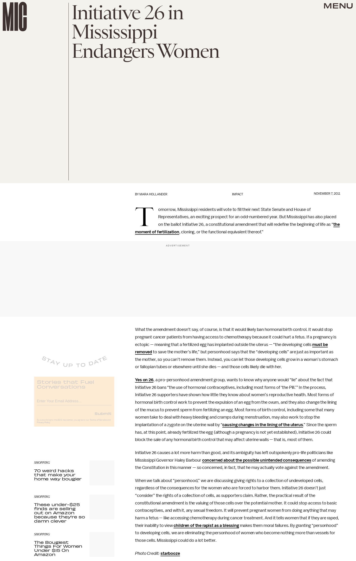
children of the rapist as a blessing (206, 525)
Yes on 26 (144, 380)
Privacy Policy (43, 426)
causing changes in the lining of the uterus (262, 424)
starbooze (170, 553)
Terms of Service (98, 423)
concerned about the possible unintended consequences (256, 460)
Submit (103, 416)
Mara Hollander (153, 194)
